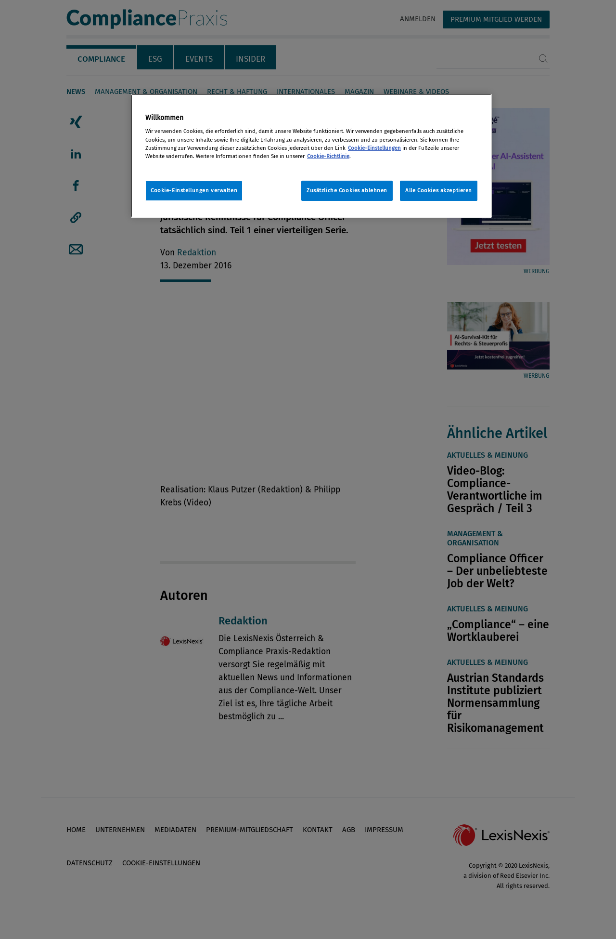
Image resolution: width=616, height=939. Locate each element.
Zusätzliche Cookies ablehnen (347, 190)
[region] (311, 156)
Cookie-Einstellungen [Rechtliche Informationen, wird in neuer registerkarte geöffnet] (374, 148)
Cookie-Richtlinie (328, 156)
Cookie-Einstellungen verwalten (194, 190)
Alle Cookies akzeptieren (438, 190)
